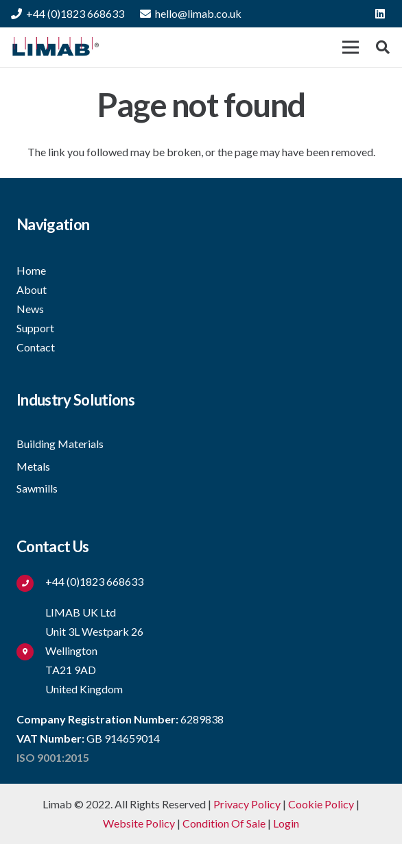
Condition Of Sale (223, 823)
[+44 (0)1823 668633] (30, 582)
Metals (33, 466)
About (31, 289)
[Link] (55, 47)
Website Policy (139, 823)
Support (35, 327)
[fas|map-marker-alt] (30, 650)
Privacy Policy (247, 803)
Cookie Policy (321, 803)
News (30, 308)
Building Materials (60, 443)
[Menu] (350, 47)
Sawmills (37, 488)
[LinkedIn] (380, 14)
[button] (383, 47)
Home (31, 270)
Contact (35, 346)
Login (286, 823)
